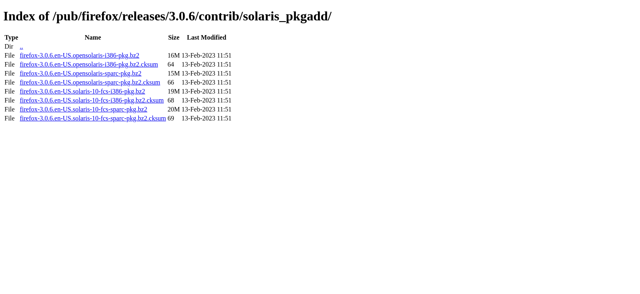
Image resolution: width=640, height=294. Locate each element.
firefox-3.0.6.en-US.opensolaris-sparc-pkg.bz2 (80, 73)
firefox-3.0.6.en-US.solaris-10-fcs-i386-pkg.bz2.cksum (92, 100)
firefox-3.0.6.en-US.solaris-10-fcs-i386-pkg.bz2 (82, 91)
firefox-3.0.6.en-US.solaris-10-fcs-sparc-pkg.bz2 (83, 109)
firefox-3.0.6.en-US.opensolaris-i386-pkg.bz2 (79, 55)
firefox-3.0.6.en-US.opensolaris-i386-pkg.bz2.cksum (89, 64)
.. (21, 46)
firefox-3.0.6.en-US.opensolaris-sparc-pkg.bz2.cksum (90, 82)
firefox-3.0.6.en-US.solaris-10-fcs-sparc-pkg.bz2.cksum (93, 118)
